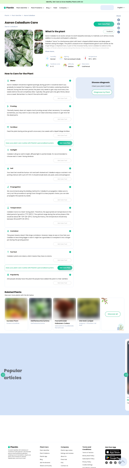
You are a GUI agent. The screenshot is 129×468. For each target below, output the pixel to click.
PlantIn (7, 15)
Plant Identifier (16, 15)
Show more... (50, 51)
